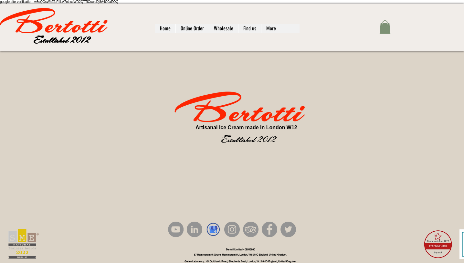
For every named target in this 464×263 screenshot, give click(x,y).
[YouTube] (176, 229)
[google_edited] (213, 229)
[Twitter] (288, 229)
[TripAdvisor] (250, 229)
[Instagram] (232, 229)
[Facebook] (269, 229)
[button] (385, 27)
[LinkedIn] (194, 229)
